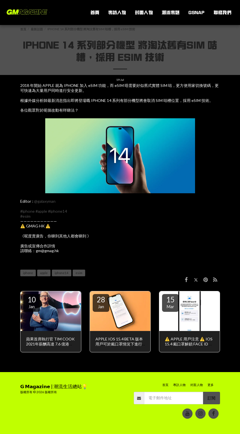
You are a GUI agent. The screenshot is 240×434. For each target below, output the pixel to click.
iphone (28, 273)
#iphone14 (57, 211)
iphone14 (62, 273)
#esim (25, 216)
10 (31, 302)
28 (101, 302)
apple (44, 273)
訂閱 (211, 398)
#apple (41, 211)
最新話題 (37, 29)
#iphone (27, 211)
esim (78, 273)
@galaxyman (44, 201)
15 (170, 302)
